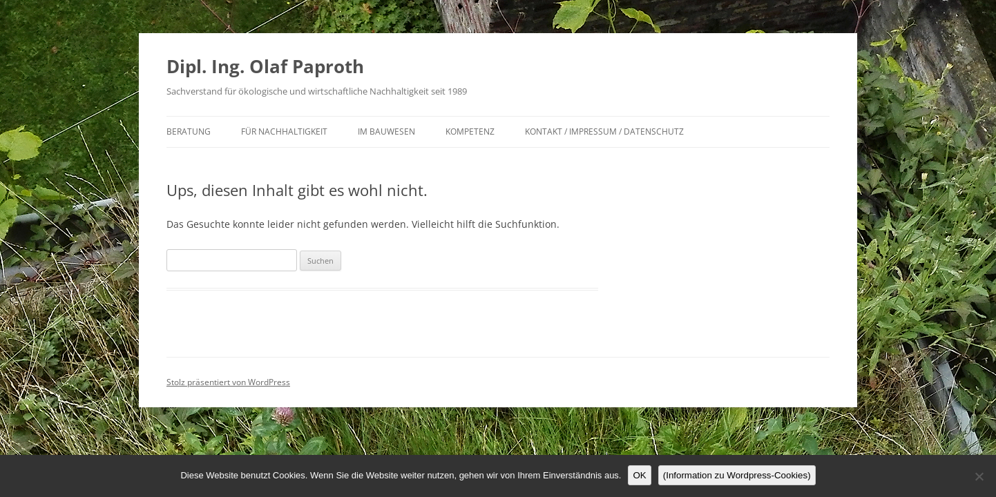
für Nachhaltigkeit (284, 131)
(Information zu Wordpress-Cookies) (737, 475)
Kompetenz (470, 131)
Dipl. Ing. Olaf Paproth (265, 66)
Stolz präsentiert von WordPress (228, 382)
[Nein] (979, 476)
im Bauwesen (386, 131)
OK (639, 475)
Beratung (188, 131)
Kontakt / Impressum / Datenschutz (604, 131)
